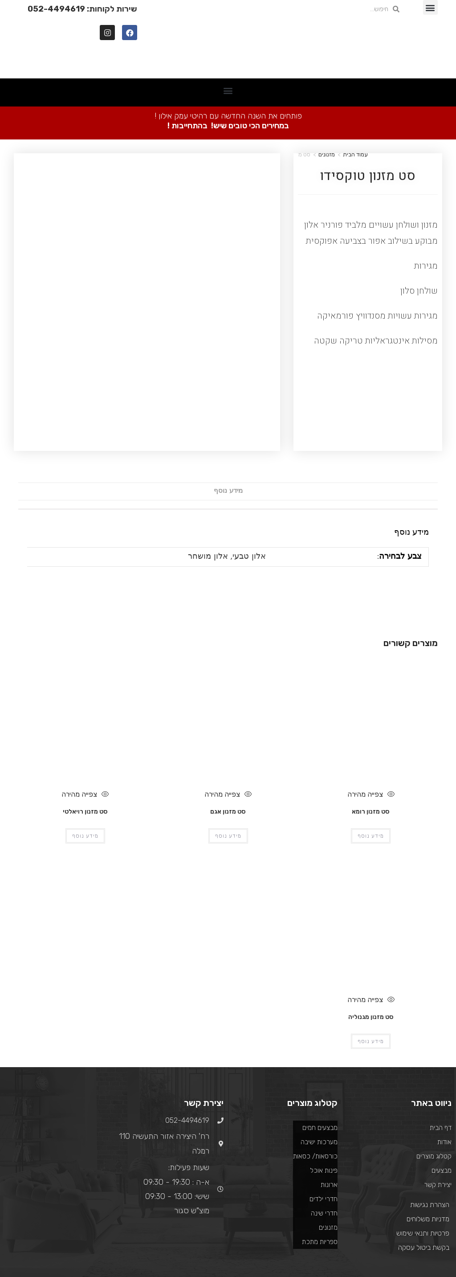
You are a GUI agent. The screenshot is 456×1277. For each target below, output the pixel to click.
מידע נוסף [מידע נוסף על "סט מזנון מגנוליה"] (371, 970)
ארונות (329, 1113)
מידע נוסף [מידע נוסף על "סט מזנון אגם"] (228, 764)
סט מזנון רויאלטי (85, 740)
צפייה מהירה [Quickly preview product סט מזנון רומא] (371, 723)
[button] (430, 7)
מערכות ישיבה (319, 1071)
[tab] (228, 419)
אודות (444, 1071)
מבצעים (442, 1099)
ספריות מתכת (320, 1170)
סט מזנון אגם (228, 740)
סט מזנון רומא (371, 740)
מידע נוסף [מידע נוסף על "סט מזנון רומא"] (371, 764)
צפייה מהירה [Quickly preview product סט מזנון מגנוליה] (371, 928)
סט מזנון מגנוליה (371, 946)
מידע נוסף (228, 419)
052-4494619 (56, 9)
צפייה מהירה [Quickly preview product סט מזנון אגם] (228, 723)
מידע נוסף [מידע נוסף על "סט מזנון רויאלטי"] (85, 764)
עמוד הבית (355, 154)
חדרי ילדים (323, 1128)
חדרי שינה (324, 1142)
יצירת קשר (438, 1113)
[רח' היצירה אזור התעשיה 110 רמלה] (57, 1071)
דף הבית (441, 1056)
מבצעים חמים (320, 1056)
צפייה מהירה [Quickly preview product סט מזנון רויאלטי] (85, 723)
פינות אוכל (324, 1099)
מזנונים (326, 154)
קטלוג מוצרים (434, 1085)
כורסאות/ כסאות (315, 1085)
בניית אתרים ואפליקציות (102, 1235)
